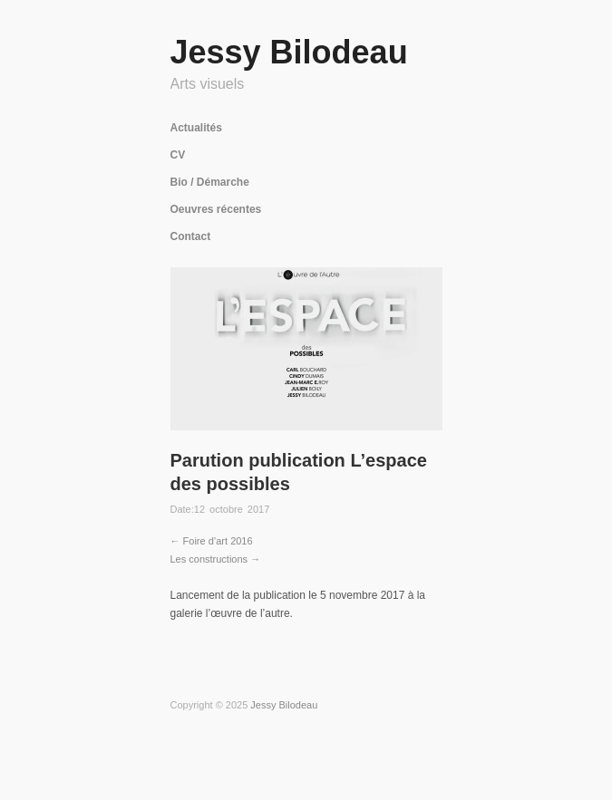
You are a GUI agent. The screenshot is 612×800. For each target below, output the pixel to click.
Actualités (196, 127)
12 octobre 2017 (232, 509)
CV (178, 154)
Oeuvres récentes (216, 209)
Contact (190, 236)
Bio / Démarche (209, 182)
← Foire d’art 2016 (211, 540)
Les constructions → (215, 559)
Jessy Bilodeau (289, 52)
